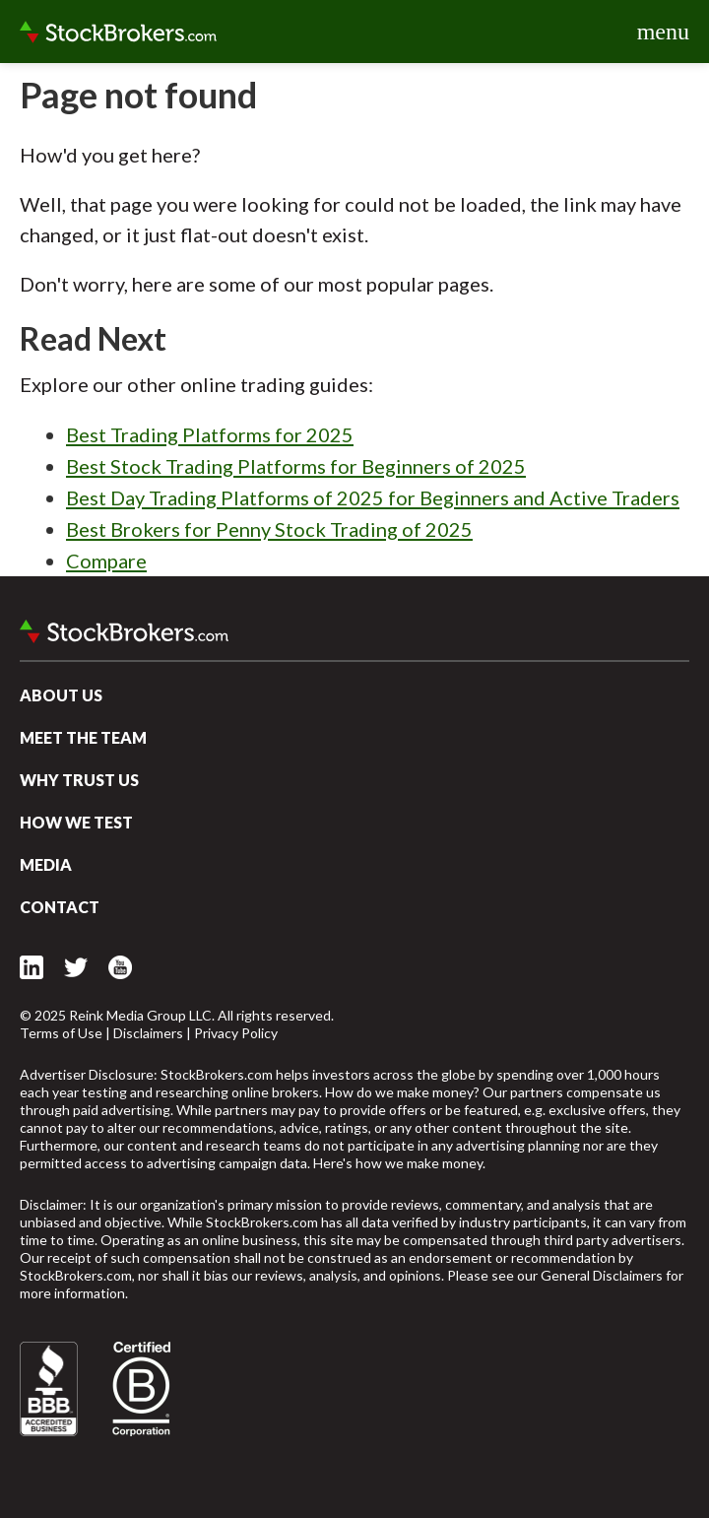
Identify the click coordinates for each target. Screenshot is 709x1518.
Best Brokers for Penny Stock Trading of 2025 (269, 529)
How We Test (76, 822)
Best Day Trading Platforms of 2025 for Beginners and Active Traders (372, 497)
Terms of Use (61, 1032)
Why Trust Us (79, 779)
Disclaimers (148, 1032)
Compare (106, 560)
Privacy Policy (236, 1032)
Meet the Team (83, 737)
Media (46, 864)
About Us (61, 695)
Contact (59, 906)
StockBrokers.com (118, 31)
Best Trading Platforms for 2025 (210, 434)
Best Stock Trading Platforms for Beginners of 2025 (296, 466)
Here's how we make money (398, 1163)
